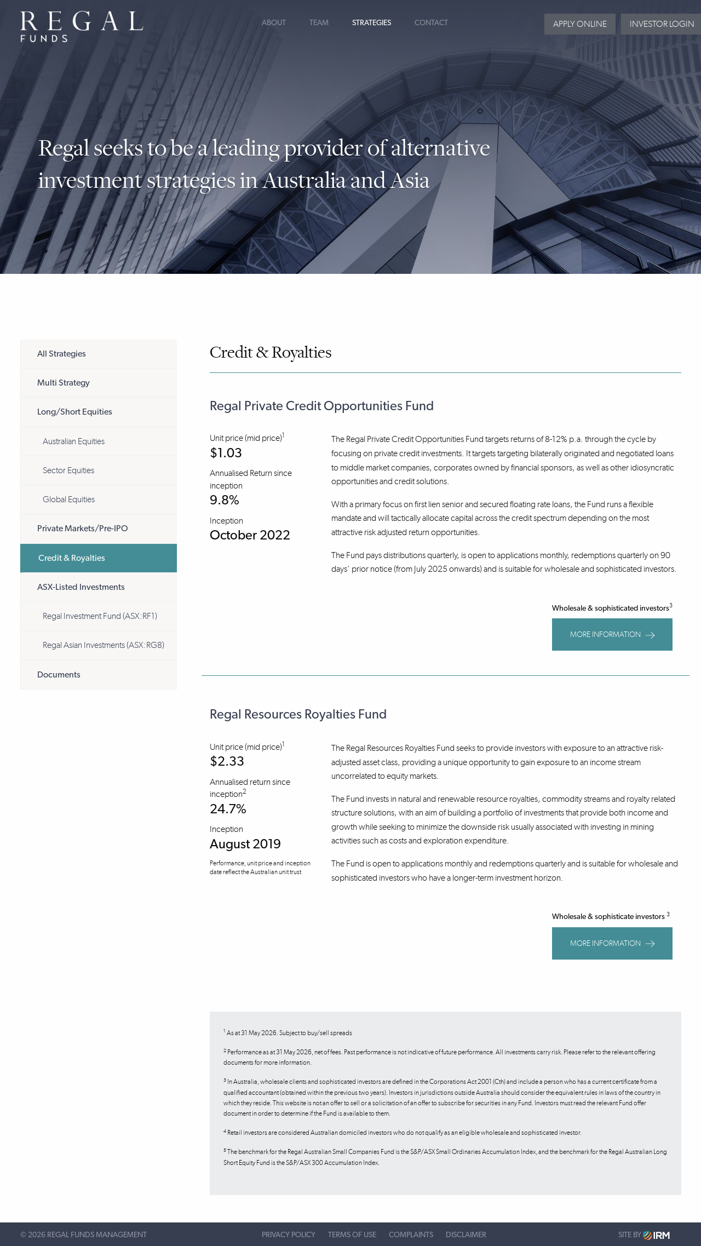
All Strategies (61, 353)
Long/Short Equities (74, 411)
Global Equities (69, 499)
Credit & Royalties (71, 558)
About (274, 23)
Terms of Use (352, 1235)
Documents (59, 674)
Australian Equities (74, 441)
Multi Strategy (63, 382)
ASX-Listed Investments (81, 587)
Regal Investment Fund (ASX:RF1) (100, 616)
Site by (644, 1235)
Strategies (371, 23)
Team (319, 23)
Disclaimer (466, 1235)
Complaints (411, 1235)
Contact (431, 23)
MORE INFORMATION (612, 634)
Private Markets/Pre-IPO (82, 528)
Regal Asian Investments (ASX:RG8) (103, 645)
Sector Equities (68, 470)
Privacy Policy (288, 1235)
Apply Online (580, 24)
